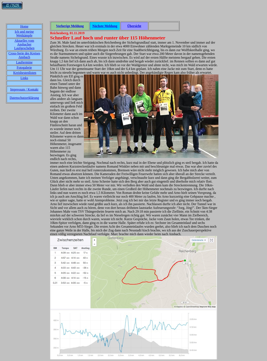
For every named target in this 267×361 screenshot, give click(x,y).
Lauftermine (24, 62)
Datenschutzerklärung (24, 98)
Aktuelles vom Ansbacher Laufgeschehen (24, 44)
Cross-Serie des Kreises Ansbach (24, 55)
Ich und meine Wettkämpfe (24, 33)
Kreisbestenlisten (24, 72)
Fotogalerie (24, 67)
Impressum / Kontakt (24, 89)
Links (24, 78)
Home (24, 26)
